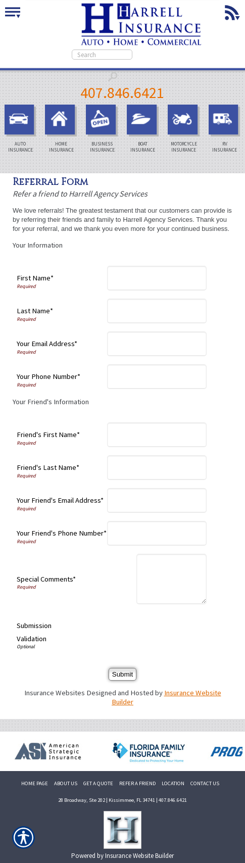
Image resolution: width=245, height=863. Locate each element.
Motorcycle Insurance (185, 129)
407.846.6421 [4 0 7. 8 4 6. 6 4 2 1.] (122, 92)
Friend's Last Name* (48, 467)
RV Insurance (226, 129)
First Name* (35, 277)
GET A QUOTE (98, 783)
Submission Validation (34, 632)
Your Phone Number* (48, 376)
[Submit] (122, 674)
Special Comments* (46, 579)
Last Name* (35, 310)
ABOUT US (65, 783)
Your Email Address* (47, 343)
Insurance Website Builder (139, 855)
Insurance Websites (54, 692)
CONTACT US (204, 783)
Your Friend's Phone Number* (62, 533)
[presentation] (130, 632)
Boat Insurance (144, 129)
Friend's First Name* (48, 434)
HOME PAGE (34, 783)
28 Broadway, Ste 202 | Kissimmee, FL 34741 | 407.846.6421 (122, 800)
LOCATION (173, 783)
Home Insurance (62, 129)
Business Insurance (103, 129)
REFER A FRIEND (137, 783)
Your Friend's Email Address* (60, 500)
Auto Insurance (22, 129)
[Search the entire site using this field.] (102, 55)
